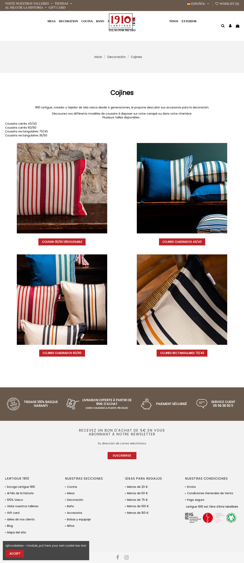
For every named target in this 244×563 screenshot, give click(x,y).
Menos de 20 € (137, 487)
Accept (14, 554)
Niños (70, 526)
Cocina (72, 487)
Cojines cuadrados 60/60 (62, 353)
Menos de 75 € (137, 500)
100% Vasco (15, 500)
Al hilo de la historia (24, 7)
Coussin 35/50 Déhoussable (62, 242)
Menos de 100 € (138, 506)
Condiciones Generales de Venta (210, 493)
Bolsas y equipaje (79, 519)
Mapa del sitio (16, 532)
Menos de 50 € (137, 493)
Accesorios (74, 513)
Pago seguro (195, 500)
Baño (70, 506)
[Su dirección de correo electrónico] (122, 443)
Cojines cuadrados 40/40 (182, 242)
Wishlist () (227, 3)
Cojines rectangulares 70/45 (182, 353)
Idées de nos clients (21, 519)
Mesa (70, 493)
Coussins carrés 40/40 (21, 124)
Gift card (57, 7)
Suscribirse (122, 456)
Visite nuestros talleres (27, 3)
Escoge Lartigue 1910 (21, 487)
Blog (10, 526)
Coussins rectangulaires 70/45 (26, 131)
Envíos (191, 487)
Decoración (75, 500)
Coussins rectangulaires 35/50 (26, 135)
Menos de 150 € (138, 513)
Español (198, 3)
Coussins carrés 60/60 (20, 128)
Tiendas (62, 3)
